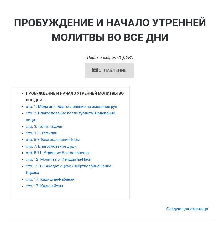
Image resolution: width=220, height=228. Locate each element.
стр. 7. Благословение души (51, 146)
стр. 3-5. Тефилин (41, 133)
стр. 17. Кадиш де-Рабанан (50, 179)
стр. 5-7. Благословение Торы (53, 139)
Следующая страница (187, 209)
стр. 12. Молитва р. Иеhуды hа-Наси (58, 159)
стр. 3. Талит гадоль (44, 126)
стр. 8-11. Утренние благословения (58, 152)
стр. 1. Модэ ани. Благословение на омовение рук (71, 106)
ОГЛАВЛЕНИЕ (109, 70)
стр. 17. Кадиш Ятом (44, 186)
